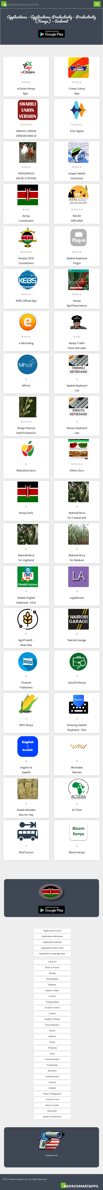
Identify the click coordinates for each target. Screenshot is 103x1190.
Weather (52, 984)
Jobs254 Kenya (77, 682)
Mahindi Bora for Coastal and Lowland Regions (77, 517)
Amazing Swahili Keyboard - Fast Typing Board (77, 729)
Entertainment (52, 1076)
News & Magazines (52, 1094)
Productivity (52, 1065)
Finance (52, 1082)
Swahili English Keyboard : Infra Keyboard (26, 602)
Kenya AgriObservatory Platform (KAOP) (77, 305)
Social (52, 1042)
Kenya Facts (26, 513)
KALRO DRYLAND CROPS (77, 220)
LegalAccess (77, 598)
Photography (52, 979)
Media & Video (52, 990)
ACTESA (77, 810)
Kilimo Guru (77, 470)
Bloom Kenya (77, 852)
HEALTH (52, 962)
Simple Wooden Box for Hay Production (26, 814)
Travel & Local (52, 1099)
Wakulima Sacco (26, 470)
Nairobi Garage (77, 640)
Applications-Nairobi (52, 942)
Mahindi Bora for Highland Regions (26, 560)
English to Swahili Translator (26, 772)
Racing (52, 973)
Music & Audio (52, 1105)
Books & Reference (52, 1116)
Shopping (52, 1048)
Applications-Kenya (52, 930)
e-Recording (26, 343)
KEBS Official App (26, 301)
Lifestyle (52, 1088)
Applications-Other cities (52, 948)
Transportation (52, 1002)
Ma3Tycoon (26, 852)
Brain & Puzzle (52, 967)
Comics (52, 996)
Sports (52, 1030)
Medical (52, 1036)
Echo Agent (77, 131)
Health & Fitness (52, 1019)
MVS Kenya (26, 725)
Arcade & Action (52, 1007)
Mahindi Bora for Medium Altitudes (77, 560)
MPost (26, 385)
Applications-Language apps (52, 953)
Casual (52, 1013)
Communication (52, 1059)
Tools (52, 1053)
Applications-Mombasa (52, 936)
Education (52, 1111)
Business (52, 1070)
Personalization (52, 1025)
